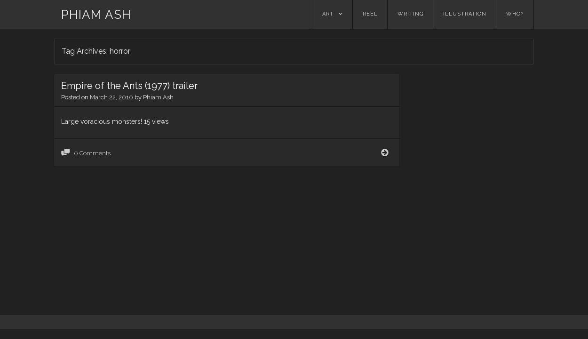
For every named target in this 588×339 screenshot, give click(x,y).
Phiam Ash (158, 111)
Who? (515, 14)
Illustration (464, 14)
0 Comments (92, 167)
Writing (410, 14)
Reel (370, 14)
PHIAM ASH (96, 15)
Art (328, 14)
